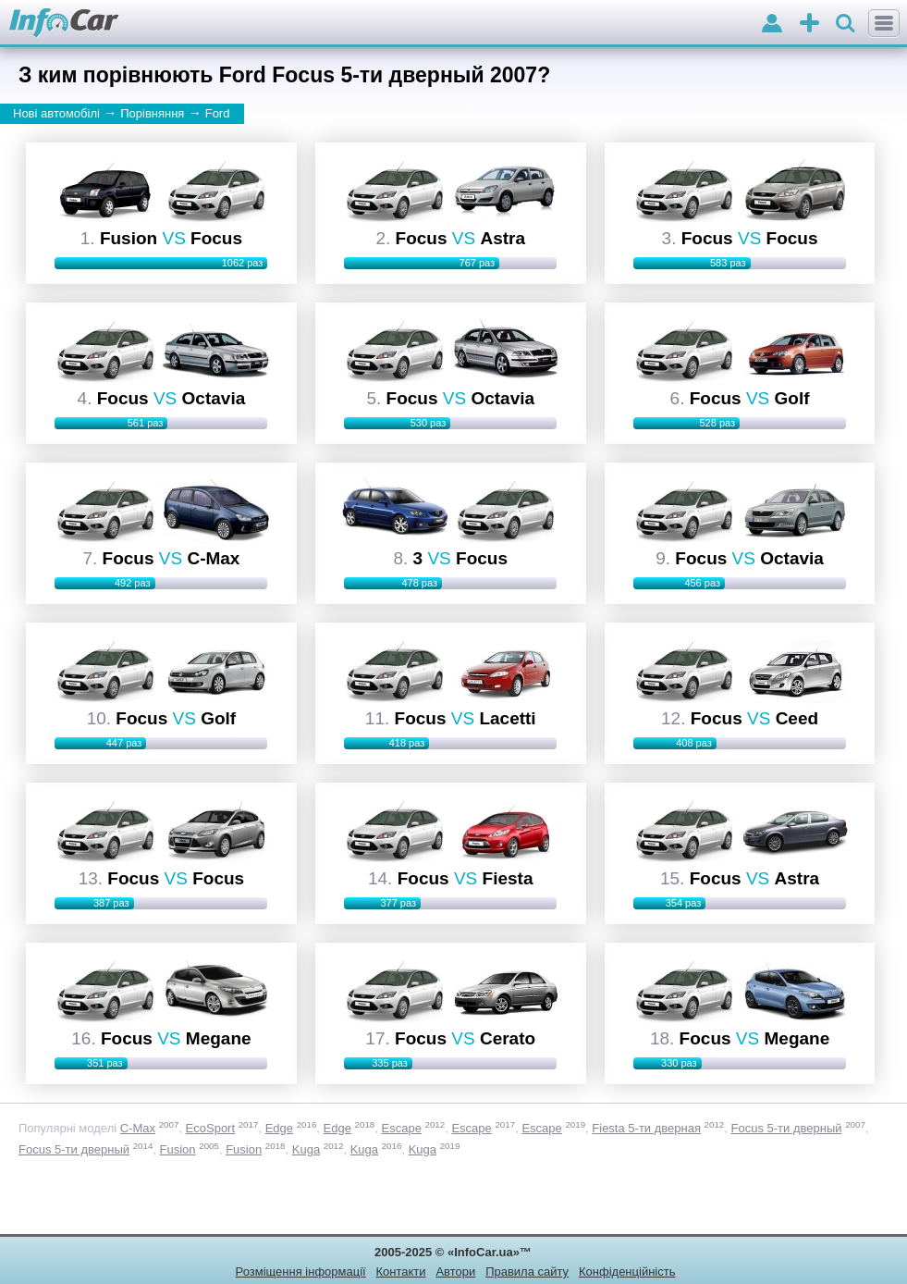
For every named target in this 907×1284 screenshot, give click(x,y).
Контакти (401, 1271)
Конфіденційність (627, 1271)
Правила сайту (527, 1271)
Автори (455, 1271)
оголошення (809, 24)
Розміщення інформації (301, 1271)
